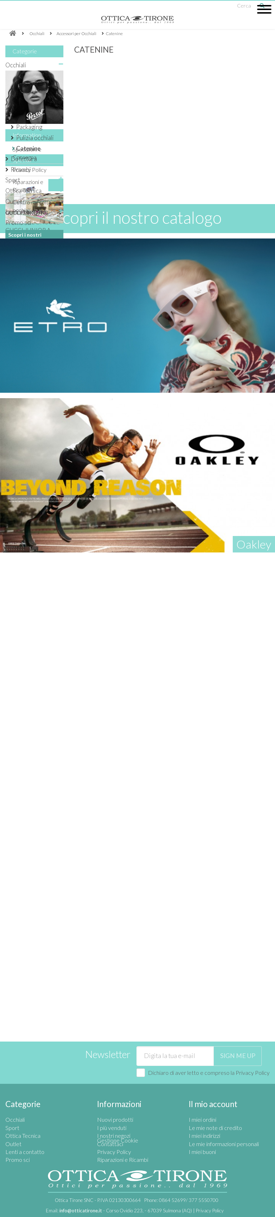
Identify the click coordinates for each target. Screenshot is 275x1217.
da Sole (20, 75)
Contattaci (110, 1115)
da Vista (21, 86)
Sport (12, 180)
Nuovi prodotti (115, 1091)
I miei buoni (202, 1124)
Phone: (181, 1200)
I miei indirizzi (204, 1108)
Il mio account (213, 1076)
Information (27, 303)
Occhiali (15, 65)
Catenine (28, 148)
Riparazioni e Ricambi (122, 1132)
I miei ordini (202, 1091)
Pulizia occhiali (35, 137)
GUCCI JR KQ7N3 (26, 451)
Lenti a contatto (25, 212)
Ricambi (21, 169)
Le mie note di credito (215, 1100)
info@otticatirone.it (80, 1210)
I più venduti (111, 1100)
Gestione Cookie (117, 1140)
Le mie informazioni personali (224, 1115)
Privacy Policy (30, 334)
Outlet (13, 201)
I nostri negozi (29, 561)
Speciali (22, 398)
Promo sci (18, 222)
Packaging (29, 127)
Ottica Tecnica (23, 190)
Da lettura (24, 159)
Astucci (25, 116)
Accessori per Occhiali (29, 101)
